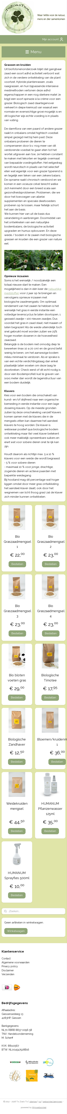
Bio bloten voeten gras (17, 677)
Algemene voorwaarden (15, 962)
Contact (6, 958)
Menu (33, 51)
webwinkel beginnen (52, 1102)
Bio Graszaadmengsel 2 (50, 542)
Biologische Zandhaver (17, 741)
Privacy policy (10, 966)
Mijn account (53, 39)
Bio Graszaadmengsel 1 (17, 542)
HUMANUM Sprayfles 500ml (16, 875)
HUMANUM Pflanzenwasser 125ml (50, 809)
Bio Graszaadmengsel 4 (50, 611)
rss (40, 1102)
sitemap (33, 1102)
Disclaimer (8, 970)
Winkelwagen (16, 931)
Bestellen (17, 564)
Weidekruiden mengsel (17, 806)
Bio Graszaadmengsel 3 (17, 611)
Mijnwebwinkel (39, 1107)
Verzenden (8, 974)
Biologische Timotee (50, 677)
